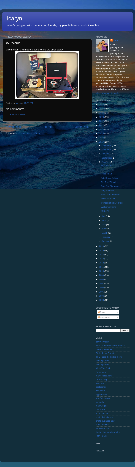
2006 (101, 287)
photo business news (106, 421)
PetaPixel (100, 409)
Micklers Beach (108, 198)
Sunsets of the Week (111, 194)
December (107, 145)
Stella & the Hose (104, 349)
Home (48, 126)
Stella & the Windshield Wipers (110, 345)
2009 (101, 275)
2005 (101, 292)
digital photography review (108, 432)
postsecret (100, 387)
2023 (101, 117)
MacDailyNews (103, 398)
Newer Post (13, 126)
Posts (101, 312)
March (105, 233)
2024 (101, 113)
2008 (101, 279)
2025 (101, 109)
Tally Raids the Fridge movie (109, 357)
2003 (101, 300)
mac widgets (102, 406)
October (106, 153)
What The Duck (103, 368)
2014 (101, 254)
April (104, 228)
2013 (101, 258)
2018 (101, 137)
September (107, 158)
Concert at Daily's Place (112, 203)
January (106, 241)
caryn (116, 40)
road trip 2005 (102, 360)
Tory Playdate (107, 190)
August (105, 162)
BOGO (104, 170)
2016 (101, 246)
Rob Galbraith (102, 428)
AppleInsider (102, 394)
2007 (101, 283)
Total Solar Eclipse (110, 178)
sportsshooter (102, 413)
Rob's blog (101, 372)
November (107, 149)
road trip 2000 (102, 364)
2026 (101, 104)
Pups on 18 (106, 174)
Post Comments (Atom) (29, 133)
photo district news (104, 417)
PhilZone (100, 383)
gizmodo (100, 402)
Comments (104, 317)
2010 (101, 271)
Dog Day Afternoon (110, 186)
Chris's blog (101, 379)
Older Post (82, 126)
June (104, 220)
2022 (101, 121)
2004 (101, 296)
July (104, 216)
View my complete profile (107, 93)
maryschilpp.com (104, 376)
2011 (101, 267)
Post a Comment (17, 114)
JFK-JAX (105, 211)
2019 (101, 133)
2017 (101, 142)
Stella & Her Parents (105, 353)
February (106, 237)
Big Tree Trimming (109, 182)
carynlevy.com (102, 342)
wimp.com (100, 391)
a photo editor (102, 424)
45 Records (106, 165)
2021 (101, 125)
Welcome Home (108, 207)
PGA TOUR (101, 436)
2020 (101, 129)
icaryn (14, 18)
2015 (101, 250)
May (104, 224)
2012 (101, 263)
